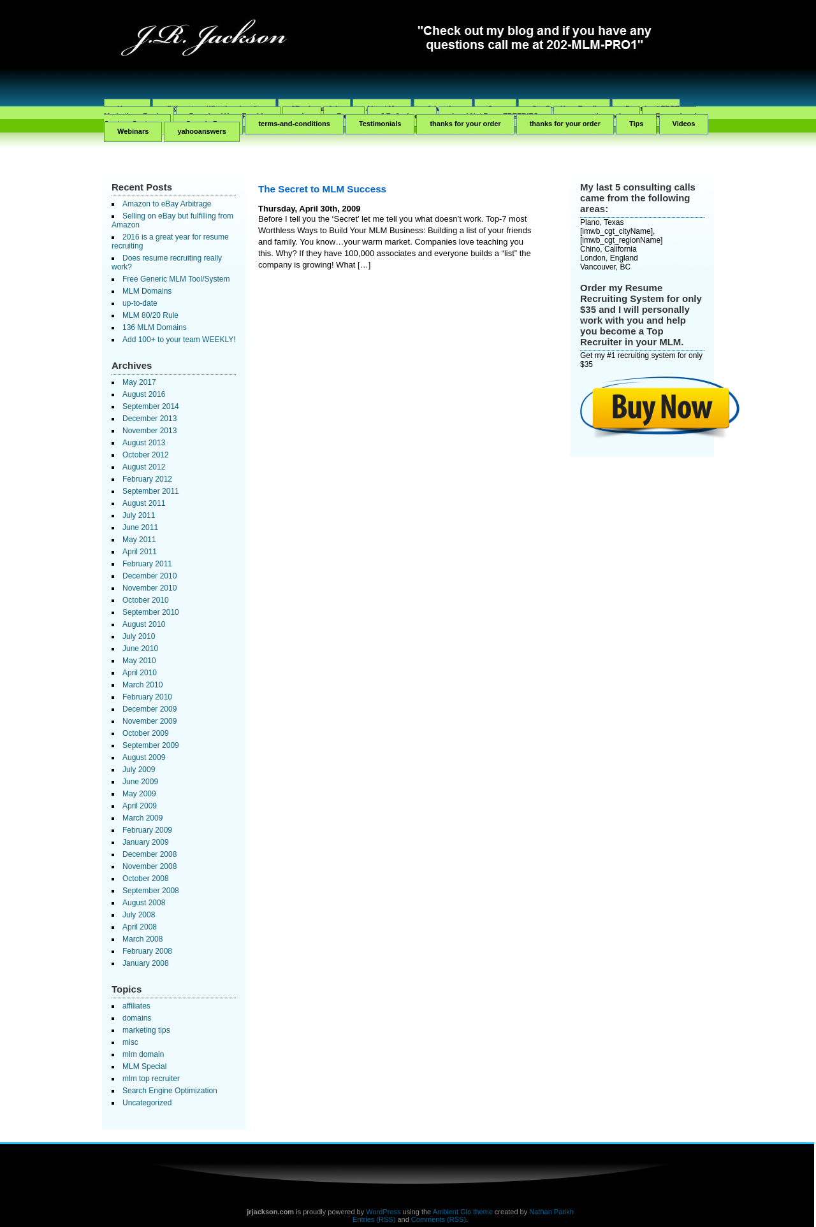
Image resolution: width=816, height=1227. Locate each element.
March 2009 (142, 818)
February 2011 (147, 563)
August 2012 (143, 467)
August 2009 (143, 757)
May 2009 (139, 793)
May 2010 (139, 660)
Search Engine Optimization (169, 1090)
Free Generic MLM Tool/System (176, 279)
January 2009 (145, 842)
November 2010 (149, 588)
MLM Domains (146, 291)
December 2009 (149, 709)
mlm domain (143, 1054)
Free (344, 116)
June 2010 (140, 648)
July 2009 (138, 769)
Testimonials (380, 123)
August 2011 (143, 503)
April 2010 (139, 672)
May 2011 (139, 539)
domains (136, 1018)
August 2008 (143, 902)
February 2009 (147, 830)
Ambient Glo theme (463, 1212)
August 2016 (143, 394)
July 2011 (138, 515)
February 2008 (147, 951)
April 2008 (139, 926)
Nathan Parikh (551, 1212)
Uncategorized (146, 1102)
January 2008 (145, 963)
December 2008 (149, 854)
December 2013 (149, 418)
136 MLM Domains (154, 327)
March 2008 (142, 939)
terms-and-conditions (294, 123)
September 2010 (150, 612)
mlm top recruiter (151, 1078)
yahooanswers (201, 131)
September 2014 (150, 406)
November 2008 (149, 866)
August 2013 (143, 442)
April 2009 (139, 805)
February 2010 (147, 696)
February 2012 (147, 479)
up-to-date (139, 303)
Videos (684, 123)
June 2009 (140, 781)
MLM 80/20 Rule (150, 315)
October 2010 (145, 600)
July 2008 (138, 914)
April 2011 (139, 551)
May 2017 (139, 382)
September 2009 (150, 745)
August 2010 (143, 624)
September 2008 (150, 890)
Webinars (133, 131)
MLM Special (144, 1066)
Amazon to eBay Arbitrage (166, 203)
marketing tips (146, 1030)
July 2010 (138, 636)
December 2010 (149, 575)
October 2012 (145, 454)
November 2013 (149, 430)
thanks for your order (465, 123)
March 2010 (142, 684)
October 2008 (145, 878)
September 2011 (150, 491)
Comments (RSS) (438, 1219)
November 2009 (149, 721)
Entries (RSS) (374, 1219)
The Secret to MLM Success (322, 188)
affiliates (136, 1005)
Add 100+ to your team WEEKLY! (179, 339)
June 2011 (140, 527)
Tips (636, 123)
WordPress (383, 1212)
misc (130, 1042)
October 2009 (145, 733)
